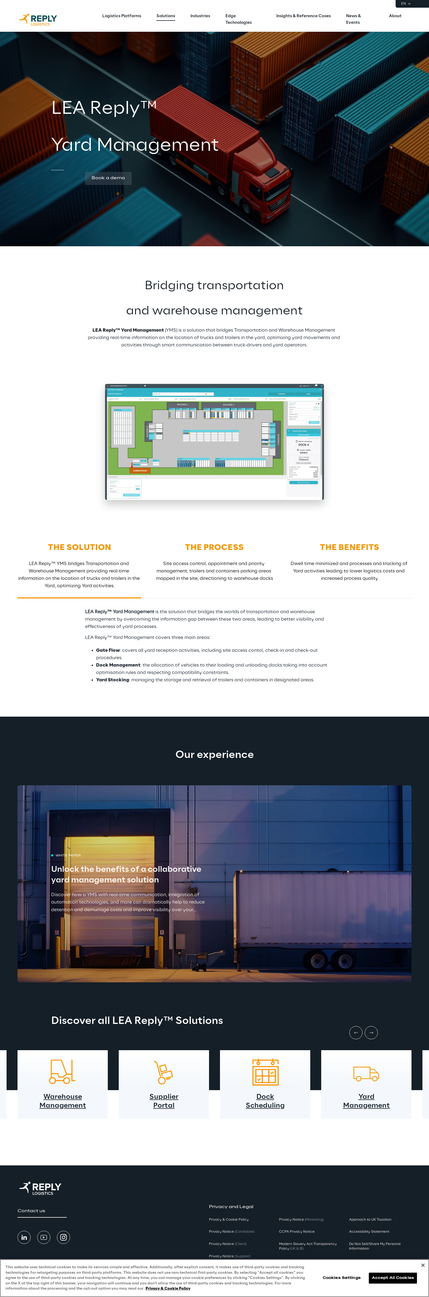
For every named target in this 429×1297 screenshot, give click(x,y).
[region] (214, 1278)
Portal (164, 1106)
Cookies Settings (342, 1278)
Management (62, 1106)
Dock (265, 1097)
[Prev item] (356, 1032)
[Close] (423, 1265)
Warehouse (63, 1097)
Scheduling (265, 1106)
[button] (108, 178)
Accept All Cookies (393, 1278)
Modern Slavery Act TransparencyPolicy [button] (308, 1246)
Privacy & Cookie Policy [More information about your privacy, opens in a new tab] (168, 1289)
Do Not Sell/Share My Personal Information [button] (375, 1246)
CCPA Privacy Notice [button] (297, 1232)
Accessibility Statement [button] (369, 1232)
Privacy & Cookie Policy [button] (229, 1219)
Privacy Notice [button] (231, 1232)
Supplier (163, 1097)
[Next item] (371, 1032)
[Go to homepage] (43, 19)
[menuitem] (121, 16)
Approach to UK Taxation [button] (370, 1219)
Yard (366, 1097)
